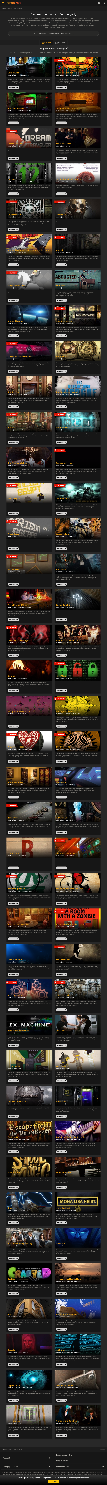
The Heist (12, 428)
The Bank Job (62, 357)
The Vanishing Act (16, 782)
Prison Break (13, 853)
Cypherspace (14, 1385)
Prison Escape (14, 534)
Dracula (11, 1350)
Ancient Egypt (14, 499)
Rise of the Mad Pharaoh (19, 605)
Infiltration (60, 1350)
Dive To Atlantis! (15, 960)
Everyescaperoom (7, 8)
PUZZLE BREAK (70, 110)
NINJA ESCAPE (70, 217)
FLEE (19, 146)
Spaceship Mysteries (65, 463)
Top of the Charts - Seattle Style (70, 1137)
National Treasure (64, 1173)
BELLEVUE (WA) (12, 1139)
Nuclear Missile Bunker (66, 853)
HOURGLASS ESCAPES (24, 110)
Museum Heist (14, 569)
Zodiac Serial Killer (64, 605)
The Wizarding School (17, 463)
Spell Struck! (13, 73)
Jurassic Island (62, 534)
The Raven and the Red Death (69, 889)
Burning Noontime (64, 711)
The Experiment (15, 995)
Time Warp (13, 818)
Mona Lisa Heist (63, 1208)
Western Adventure (64, 1385)
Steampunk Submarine (66, 1314)
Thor (10, 1208)
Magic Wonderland (16, 286)
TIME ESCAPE (70, 323)
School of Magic (15, 1173)
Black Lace (61, 215)
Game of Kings (62, 818)
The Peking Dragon (16, 889)
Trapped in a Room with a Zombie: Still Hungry (28, 250)
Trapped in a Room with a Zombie (71, 924)
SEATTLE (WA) (60, 75)
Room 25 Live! (62, 428)
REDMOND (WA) (12, 1033)
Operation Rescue (64, 321)
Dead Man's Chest (16, 215)
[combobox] (104, 3)
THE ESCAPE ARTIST (23, 75)
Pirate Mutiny (14, 1137)
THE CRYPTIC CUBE (24, 1139)
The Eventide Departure (18, 924)
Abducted (60, 286)
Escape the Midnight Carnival (21, 711)
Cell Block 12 (13, 179)
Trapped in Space (16, 321)
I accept (53, 1482)
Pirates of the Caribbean (67, 1421)
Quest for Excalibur (64, 73)
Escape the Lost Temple (67, 108)
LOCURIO (68, 146)
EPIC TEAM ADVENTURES (73, 75)
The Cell (59, 250)
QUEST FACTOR (22, 465)
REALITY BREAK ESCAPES (74, 1139)
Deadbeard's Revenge (18, 640)
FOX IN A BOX (70, 607)
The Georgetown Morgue (67, 392)
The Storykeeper (63, 144)
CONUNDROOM (23, 1033)
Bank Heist (60, 1031)
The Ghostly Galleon (17, 108)
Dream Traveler (15, 144)
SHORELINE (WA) (61, 1104)
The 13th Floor (14, 392)
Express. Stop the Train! (18, 1102)
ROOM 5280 (21, 430)
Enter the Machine (64, 995)
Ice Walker (60, 1244)
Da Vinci (11, 676)
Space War (61, 782)
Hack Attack (61, 676)
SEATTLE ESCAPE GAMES (25, 181)
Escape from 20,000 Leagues (69, 179)
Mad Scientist (62, 1102)
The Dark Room (63, 960)
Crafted (11, 1279)
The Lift (11, 1314)
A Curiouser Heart (16, 747)
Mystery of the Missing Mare (68, 1279)
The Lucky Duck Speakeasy (20, 1244)
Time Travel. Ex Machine (18, 1031)
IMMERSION (69, 252)
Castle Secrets (62, 499)
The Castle (61, 569)
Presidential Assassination (20, 357)
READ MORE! (61, 87)
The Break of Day (63, 747)
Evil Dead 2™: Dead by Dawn (68, 640)
